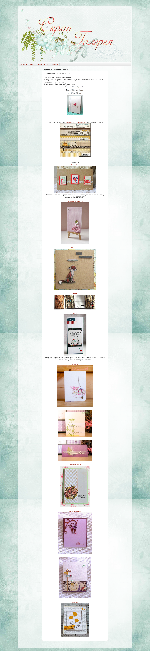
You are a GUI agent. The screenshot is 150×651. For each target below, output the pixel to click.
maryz (75, 313)
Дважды (75, 602)
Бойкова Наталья (75, 511)
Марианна (75, 248)
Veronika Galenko (75, 465)
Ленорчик (75, 364)
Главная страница (27, 64)
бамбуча (75, 293)
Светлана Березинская (75, 201)
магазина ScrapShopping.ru (75, 122)
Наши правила (43, 64)
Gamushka (75, 165)
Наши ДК (54, 64)
